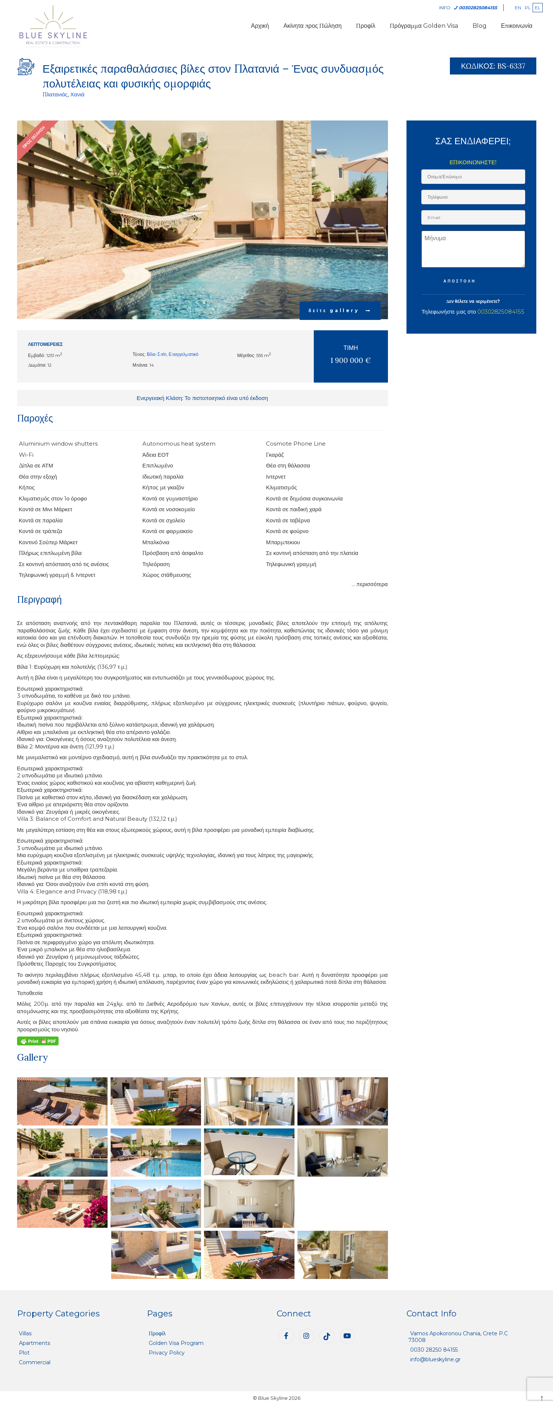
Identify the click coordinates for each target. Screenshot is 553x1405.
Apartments (34, 1343)
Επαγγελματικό (183, 354)
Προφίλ (365, 25)
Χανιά (77, 94)
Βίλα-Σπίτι (157, 354)
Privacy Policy (167, 1352)
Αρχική (260, 25)
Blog (480, 25)
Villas (25, 1333)
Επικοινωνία (517, 25)
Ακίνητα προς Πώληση (312, 25)
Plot (24, 1352)
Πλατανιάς (55, 94)
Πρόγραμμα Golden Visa (424, 25)
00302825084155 (500, 311)
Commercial (34, 1362)
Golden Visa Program (176, 1343)
